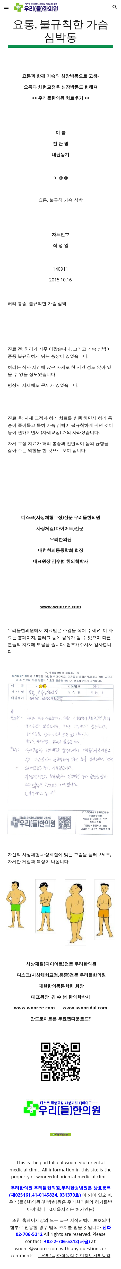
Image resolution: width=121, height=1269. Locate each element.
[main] (60, 32)
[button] (6, 7)
